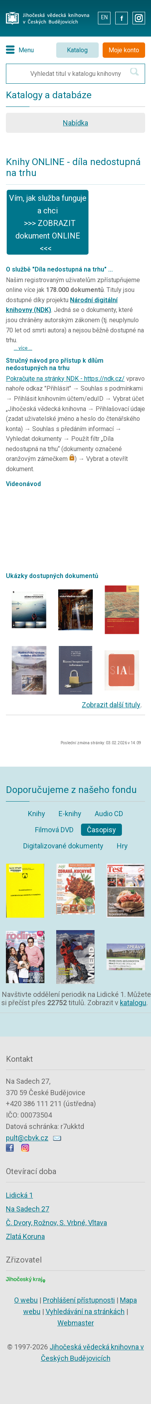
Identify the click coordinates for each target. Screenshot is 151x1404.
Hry (122, 846)
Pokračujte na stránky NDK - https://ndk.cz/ (65, 378)
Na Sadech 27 (27, 1209)
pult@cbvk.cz (27, 1138)
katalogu (133, 1002)
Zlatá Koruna (25, 1236)
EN (104, 17)
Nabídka (75, 123)
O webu (26, 1300)
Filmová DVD (54, 830)
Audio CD (109, 813)
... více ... (23, 348)
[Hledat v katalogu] (134, 71)
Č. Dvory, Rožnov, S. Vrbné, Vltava (56, 1223)
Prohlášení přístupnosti (79, 1300)
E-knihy (70, 813)
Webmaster (75, 1323)
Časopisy (101, 830)
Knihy (36, 813)
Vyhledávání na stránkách (85, 1311)
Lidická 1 (19, 1195)
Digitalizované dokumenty (63, 846)
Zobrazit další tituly (111, 705)
